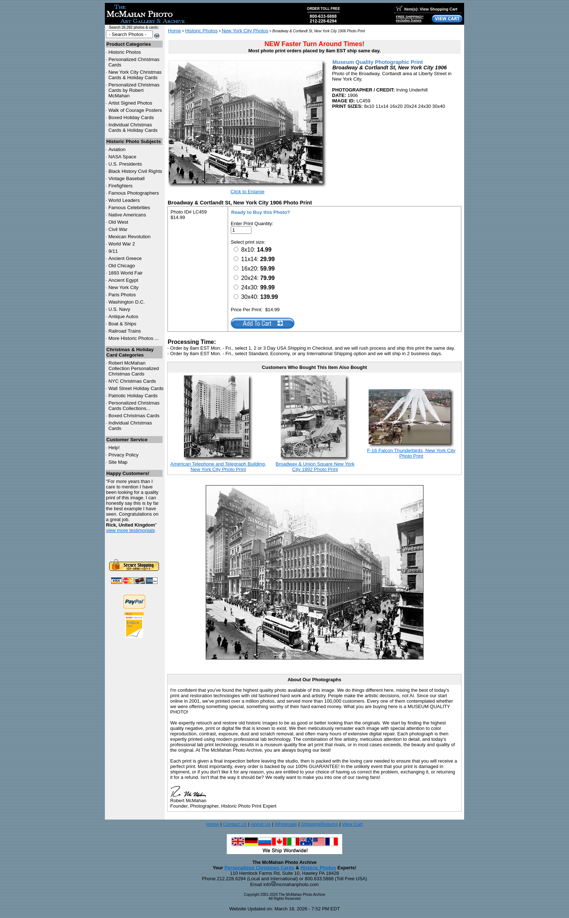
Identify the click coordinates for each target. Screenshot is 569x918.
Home (174, 30)
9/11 (113, 251)
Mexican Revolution (130, 236)
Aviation (117, 149)
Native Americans (127, 215)
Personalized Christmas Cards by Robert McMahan (134, 90)
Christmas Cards (132, 381)
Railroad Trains (125, 331)
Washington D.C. (127, 302)
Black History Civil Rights (135, 171)
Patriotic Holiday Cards (133, 395)
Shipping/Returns (319, 824)
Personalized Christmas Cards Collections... (134, 405)
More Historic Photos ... (134, 338)
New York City (124, 287)
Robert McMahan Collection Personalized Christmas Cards (134, 368)
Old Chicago (122, 265)
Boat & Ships (122, 323)
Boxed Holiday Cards (131, 117)
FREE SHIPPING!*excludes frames (409, 18)
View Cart (352, 824)
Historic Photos (125, 52)
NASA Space (122, 156)
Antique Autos (123, 316)
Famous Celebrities (129, 207)
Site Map (118, 462)
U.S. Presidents (125, 164)
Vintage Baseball (127, 178)
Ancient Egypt (123, 280)
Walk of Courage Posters (135, 110)
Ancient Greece (125, 258)
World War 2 (122, 244)
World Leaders (124, 200)
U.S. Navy (119, 309)
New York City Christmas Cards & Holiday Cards (135, 74)
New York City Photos (245, 30)
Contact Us (235, 824)
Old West (118, 222)
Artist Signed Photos (130, 103)
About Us (261, 824)
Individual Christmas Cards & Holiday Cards (133, 127)
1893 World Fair (126, 273)
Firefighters (121, 185)
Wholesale (285, 824)
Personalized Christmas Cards (259, 867)
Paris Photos (122, 294)
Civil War (118, 229)
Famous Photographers (134, 193)
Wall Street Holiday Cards (136, 388)
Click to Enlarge (247, 191)
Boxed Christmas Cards (134, 415)
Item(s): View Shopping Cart (426, 9)
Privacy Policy (124, 455)
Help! (114, 447)
